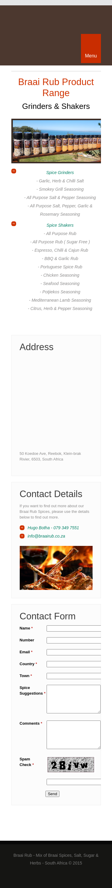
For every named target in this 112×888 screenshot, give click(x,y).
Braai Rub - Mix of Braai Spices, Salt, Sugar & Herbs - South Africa (56, 22)
